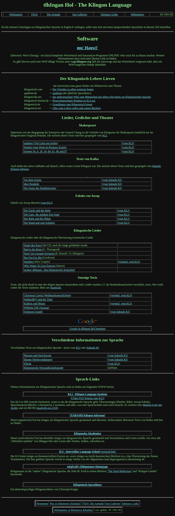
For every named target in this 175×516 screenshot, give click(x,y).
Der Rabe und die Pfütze (37, 218)
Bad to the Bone (33, 249)
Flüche (27, 363)
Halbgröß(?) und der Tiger (38, 299)
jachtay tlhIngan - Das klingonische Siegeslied (49, 269)
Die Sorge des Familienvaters (40, 188)
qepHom (57, 93)
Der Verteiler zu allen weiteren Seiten (72, 89)
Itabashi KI (93, 347)
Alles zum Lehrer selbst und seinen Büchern (76, 108)
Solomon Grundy (33, 311)
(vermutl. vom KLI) (129, 261)
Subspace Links (109, 14)
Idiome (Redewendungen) (38, 359)
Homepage (42, 503)
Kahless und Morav (34, 303)
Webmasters (16, 14)
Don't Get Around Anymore (39, 253)
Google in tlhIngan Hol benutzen (88, 328)
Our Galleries (79, 14)
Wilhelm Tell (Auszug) (36, 307)
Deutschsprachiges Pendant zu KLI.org (73, 100)
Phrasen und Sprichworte (37, 355)
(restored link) (87, 451)
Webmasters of (73, 509)
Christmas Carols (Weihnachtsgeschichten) (47, 295)
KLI (104, 135)
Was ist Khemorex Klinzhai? (65, 503)
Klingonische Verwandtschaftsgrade (43, 367)
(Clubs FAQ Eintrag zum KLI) (87, 398)
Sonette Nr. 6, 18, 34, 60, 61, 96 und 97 (45, 151)
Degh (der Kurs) (33, 245)
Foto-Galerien (112, 503)
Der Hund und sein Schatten (39, 222)
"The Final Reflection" (119, 471)
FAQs (34, 14)
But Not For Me (33, 257)
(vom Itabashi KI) (112, 179)
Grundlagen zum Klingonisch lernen (72, 104)
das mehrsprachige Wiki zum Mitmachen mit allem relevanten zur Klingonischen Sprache (101, 96)
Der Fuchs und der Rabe (37, 210)
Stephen (28, 261)
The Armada (53, 14)
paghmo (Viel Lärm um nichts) (41, 143)
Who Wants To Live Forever (40, 265)
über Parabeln (31, 184)
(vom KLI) (128, 143)
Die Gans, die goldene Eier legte (41, 214)
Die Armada (96, 503)
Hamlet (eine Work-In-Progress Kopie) (45, 147)
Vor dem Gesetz (32, 179)
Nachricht (55, 287)
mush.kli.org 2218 (47, 408)
